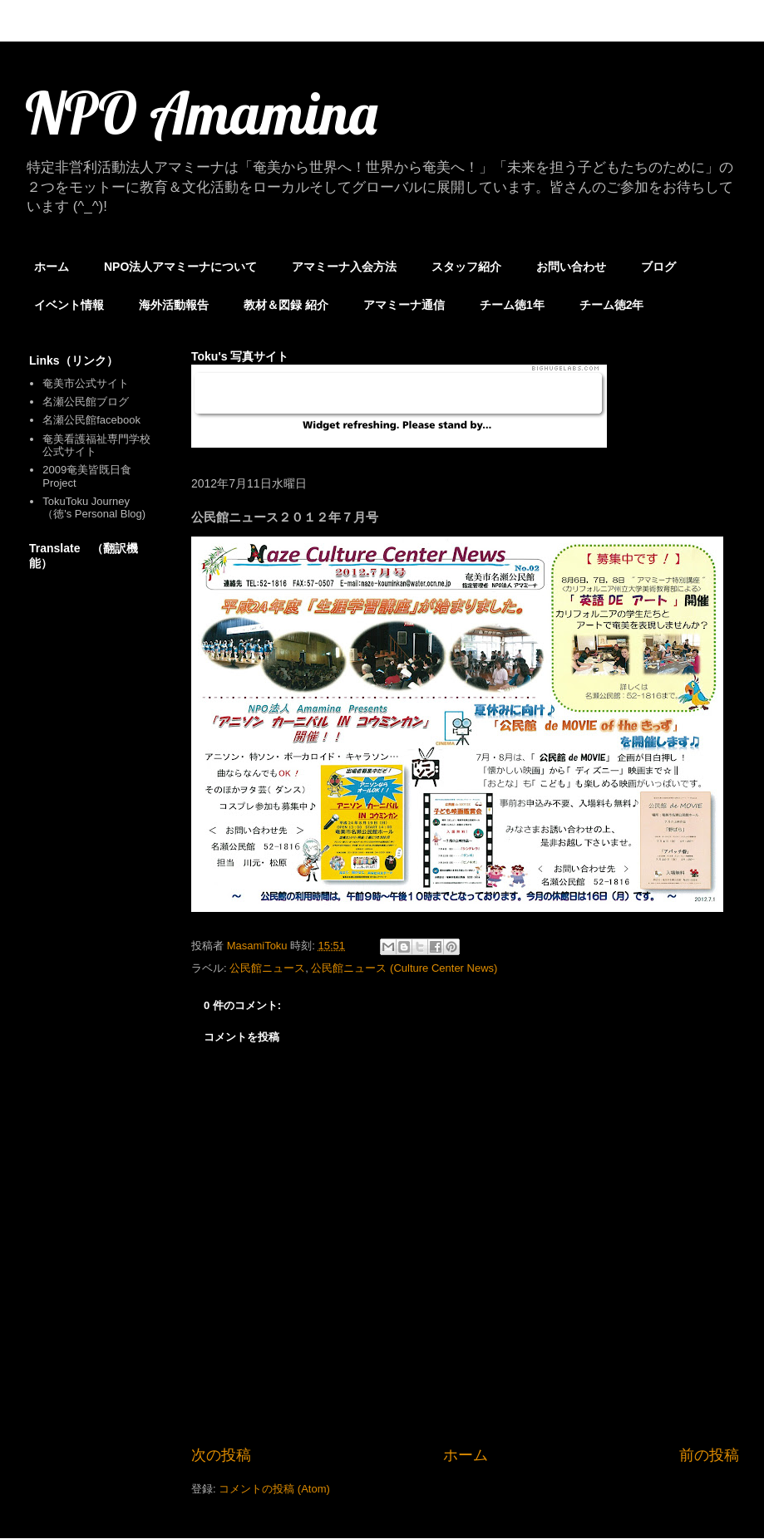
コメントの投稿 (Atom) (274, 1489)
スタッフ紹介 (466, 266)
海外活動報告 (174, 304)
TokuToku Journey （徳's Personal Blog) (93, 508)
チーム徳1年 (512, 304)
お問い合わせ (571, 266)
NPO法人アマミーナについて (180, 266)
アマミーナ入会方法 (344, 266)
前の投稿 (709, 1455)
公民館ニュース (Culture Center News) (404, 968)
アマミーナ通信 (404, 304)
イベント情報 (69, 304)
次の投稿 (221, 1455)
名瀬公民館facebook (91, 420)
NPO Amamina (201, 112)
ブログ (658, 266)
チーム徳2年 (611, 304)
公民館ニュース (267, 968)
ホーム (51, 266)
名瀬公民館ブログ (85, 401)
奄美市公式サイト (85, 383)
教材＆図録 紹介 (286, 304)
